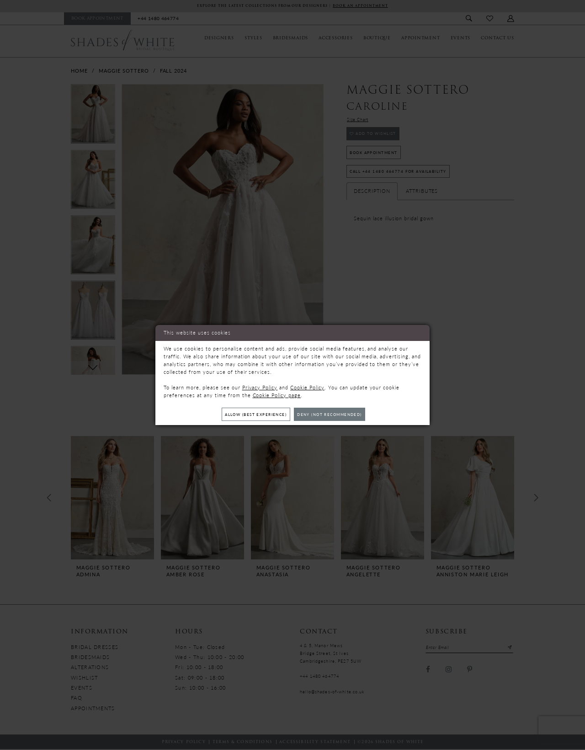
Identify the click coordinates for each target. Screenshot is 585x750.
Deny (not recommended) (334, 414)
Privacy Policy (260, 386)
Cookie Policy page (277, 394)
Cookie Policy (307, 386)
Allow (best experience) (251, 414)
